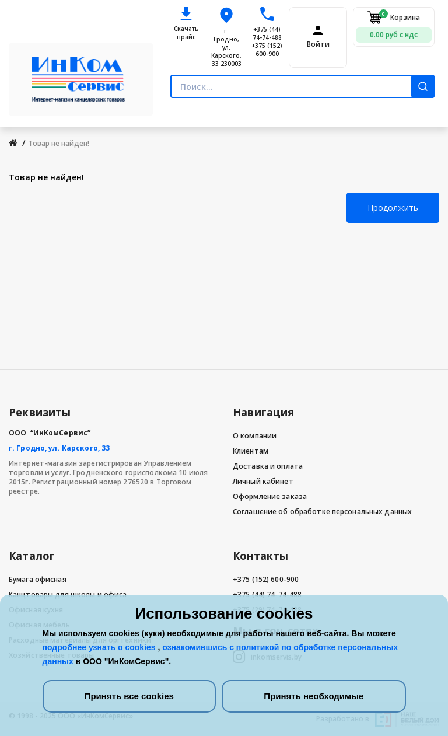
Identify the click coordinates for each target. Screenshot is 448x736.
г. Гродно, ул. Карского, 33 (59, 448)
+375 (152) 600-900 (266, 49)
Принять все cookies (129, 696)
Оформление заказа (270, 496)
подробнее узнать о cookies (100, 647)
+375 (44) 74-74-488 (267, 33)
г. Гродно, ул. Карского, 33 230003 (226, 47)
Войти (318, 44)
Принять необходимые (313, 696)
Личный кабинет (263, 481)
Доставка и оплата (268, 466)
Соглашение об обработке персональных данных (322, 512)
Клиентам (250, 451)
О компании (254, 436)
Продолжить (393, 207)
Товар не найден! (58, 143)
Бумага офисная (37, 579)
